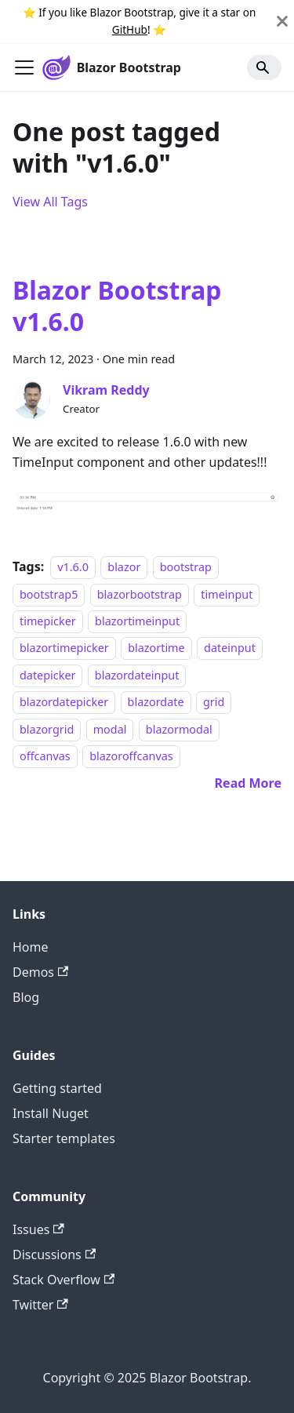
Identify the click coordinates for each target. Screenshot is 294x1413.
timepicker (48, 621)
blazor (123, 566)
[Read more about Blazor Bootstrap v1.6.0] (248, 783)
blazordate (156, 701)
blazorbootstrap (139, 594)
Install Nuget (51, 1113)
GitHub (129, 29)
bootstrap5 (49, 594)
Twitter (40, 1304)
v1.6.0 (73, 566)
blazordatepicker (64, 701)
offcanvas (45, 755)
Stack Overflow (63, 1279)
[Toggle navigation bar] (24, 67)
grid (213, 701)
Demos (40, 972)
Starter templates (64, 1138)
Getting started (57, 1088)
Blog (26, 997)
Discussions (54, 1254)
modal (110, 729)
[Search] (264, 67)
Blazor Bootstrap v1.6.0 (117, 305)
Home (31, 947)
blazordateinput (137, 675)
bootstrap (186, 566)
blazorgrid (47, 729)
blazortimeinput (137, 621)
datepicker (47, 675)
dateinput (230, 648)
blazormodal (179, 729)
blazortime (156, 648)
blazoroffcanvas (131, 755)
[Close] (282, 21)
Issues (38, 1229)
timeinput (226, 594)
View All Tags (50, 201)
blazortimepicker (64, 648)
